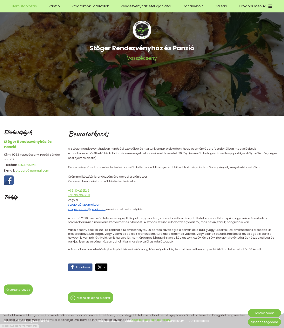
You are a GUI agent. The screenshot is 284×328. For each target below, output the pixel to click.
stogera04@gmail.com (32, 169)
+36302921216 (27, 163)
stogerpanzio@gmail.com (86, 207)
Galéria (220, 6)
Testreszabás (264, 313)
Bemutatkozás (24, 6)
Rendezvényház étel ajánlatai (146, 6)
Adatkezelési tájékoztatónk (151, 320)
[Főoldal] (142, 28)
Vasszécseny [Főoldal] (142, 50)
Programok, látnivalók (90, 6)
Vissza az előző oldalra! (94, 296)
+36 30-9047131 (79, 193)
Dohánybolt (193, 6)
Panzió (54, 6)
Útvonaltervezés (18, 288)
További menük (255, 6)
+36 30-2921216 (78, 189)
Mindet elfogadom (264, 322)
